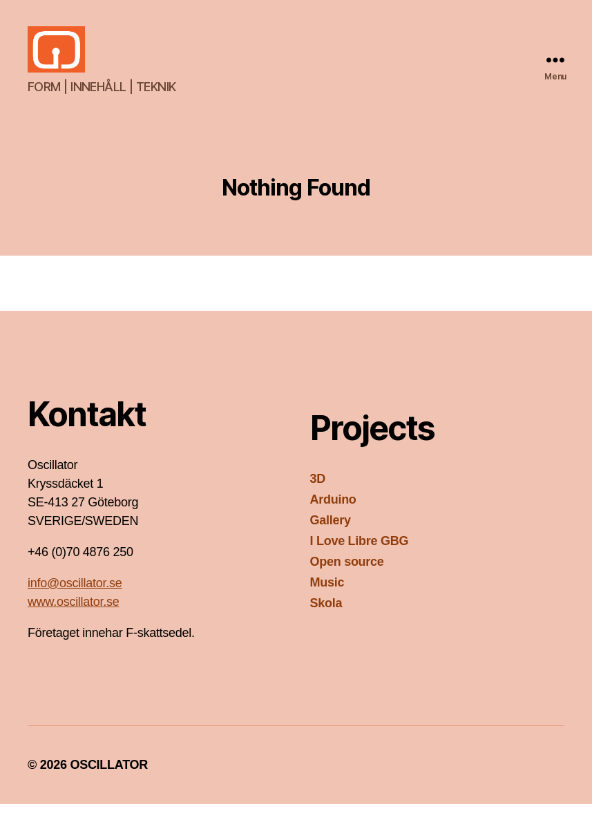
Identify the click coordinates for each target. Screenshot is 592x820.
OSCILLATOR (109, 781)
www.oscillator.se (73, 617)
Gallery (330, 536)
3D (317, 495)
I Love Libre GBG (359, 557)
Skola (326, 619)
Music (327, 598)
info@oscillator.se (75, 599)
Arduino (333, 515)
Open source (347, 577)
